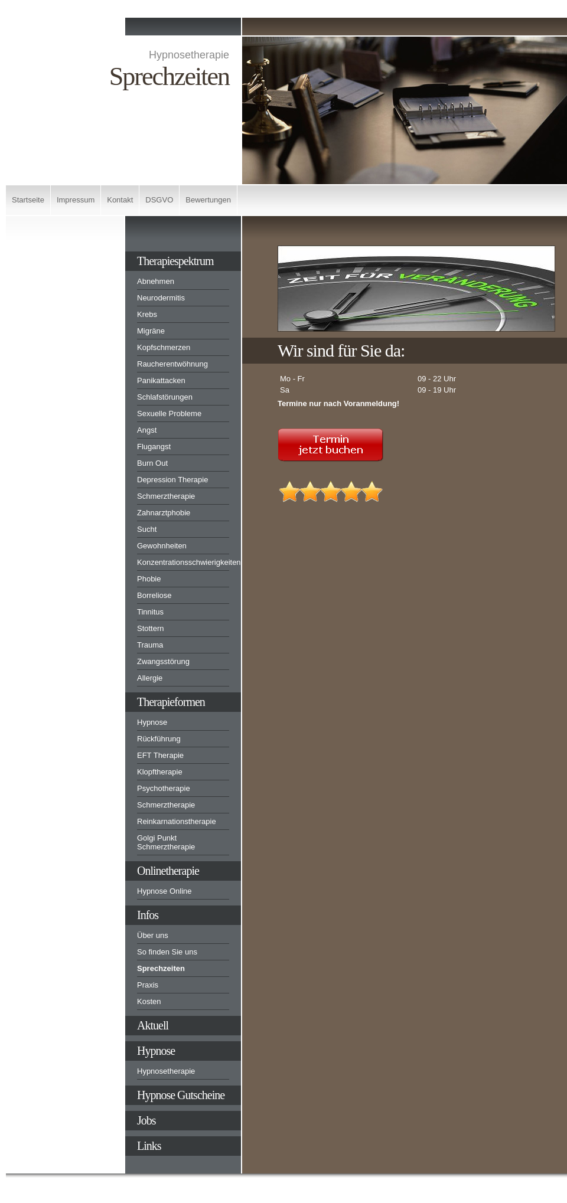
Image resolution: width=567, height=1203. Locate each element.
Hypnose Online (164, 891)
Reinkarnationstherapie (176, 821)
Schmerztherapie (166, 496)
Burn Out (152, 463)
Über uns (152, 935)
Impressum (75, 199)
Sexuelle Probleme (169, 413)
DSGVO (159, 199)
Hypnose (152, 722)
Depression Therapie (172, 479)
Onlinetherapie (168, 870)
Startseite (28, 199)
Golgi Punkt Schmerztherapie (166, 842)
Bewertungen (208, 199)
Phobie (149, 578)
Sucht (147, 529)
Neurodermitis (161, 297)
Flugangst (154, 446)
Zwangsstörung (163, 661)
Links (149, 1145)
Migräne (151, 330)
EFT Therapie (160, 755)
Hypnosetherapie (166, 1071)
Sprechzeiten (161, 968)
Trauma (150, 644)
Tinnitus (150, 611)
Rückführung (159, 738)
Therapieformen (171, 701)
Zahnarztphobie (163, 512)
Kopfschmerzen (163, 347)
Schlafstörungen (165, 397)
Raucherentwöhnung (172, 363)
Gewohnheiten (162, 545)
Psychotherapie (163, 788)
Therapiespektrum (175, 260)
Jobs (146, 1120)
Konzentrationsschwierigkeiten (183, 562)
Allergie (149, 678)
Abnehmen (155, 281)
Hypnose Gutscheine (180, 1094)
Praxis (147, 984)
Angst (147, 430)
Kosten (149, 1001)
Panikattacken (161, 380)
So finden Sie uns (167, 951)
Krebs (147, 314)
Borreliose (154, 595)
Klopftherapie (160, 771)
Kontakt (120, 199)
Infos (147, 914)
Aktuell (152, 1025)
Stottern (150, 628)
